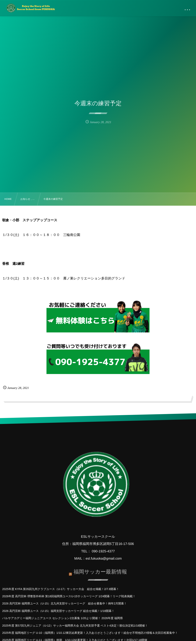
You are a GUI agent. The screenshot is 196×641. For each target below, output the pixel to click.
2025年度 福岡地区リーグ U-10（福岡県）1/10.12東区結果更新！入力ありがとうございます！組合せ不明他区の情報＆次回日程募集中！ (90, 632)
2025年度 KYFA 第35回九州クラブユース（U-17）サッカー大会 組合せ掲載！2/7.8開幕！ (60, 589)
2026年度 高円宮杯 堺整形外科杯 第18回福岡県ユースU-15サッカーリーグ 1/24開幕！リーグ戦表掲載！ (68, 596)
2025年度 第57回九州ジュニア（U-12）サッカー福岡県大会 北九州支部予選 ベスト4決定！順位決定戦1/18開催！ (75, 625)
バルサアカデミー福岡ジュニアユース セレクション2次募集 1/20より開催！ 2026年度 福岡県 (62, 618)
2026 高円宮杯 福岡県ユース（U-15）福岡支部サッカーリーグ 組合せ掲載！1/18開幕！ (58, 611)
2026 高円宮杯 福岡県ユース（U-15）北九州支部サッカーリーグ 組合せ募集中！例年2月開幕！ (64, 603)
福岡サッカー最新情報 (100, 570)
